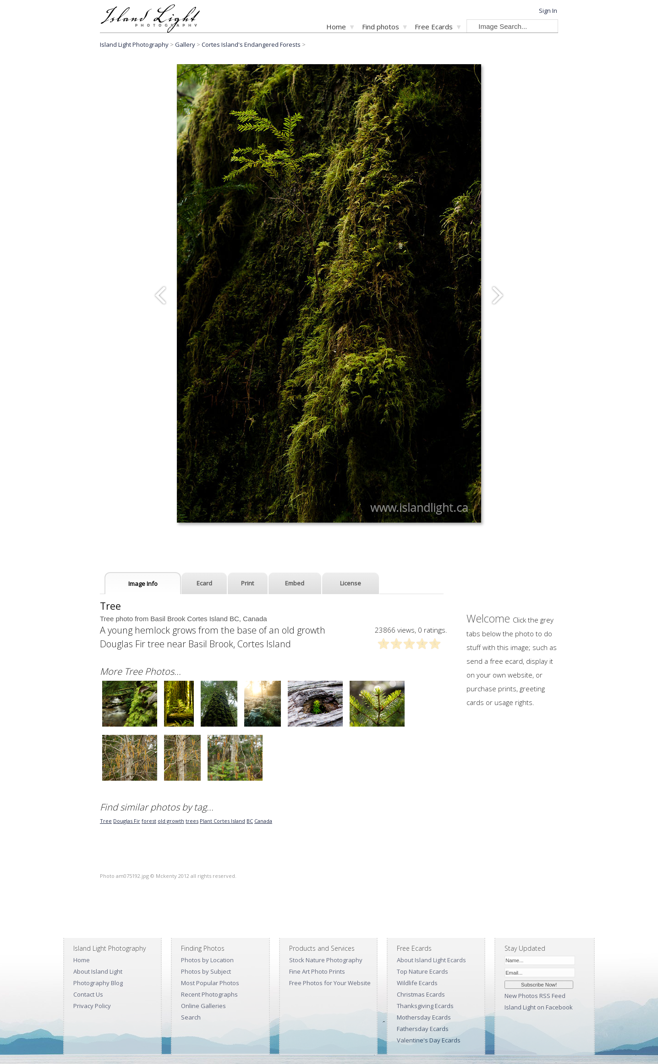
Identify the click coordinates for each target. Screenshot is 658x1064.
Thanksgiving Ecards (425, 1006)
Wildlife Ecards (417, 983)
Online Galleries (203, 1006)
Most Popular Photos (210, 983)
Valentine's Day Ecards (429, 1040)
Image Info (143, 583)
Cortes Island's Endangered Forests (251, 44)
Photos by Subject (206, 971)
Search (191, 1017)
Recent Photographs (209, 994)
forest (149, 820)
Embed (294, 583)
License (350, 583)
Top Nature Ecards (422, 971)
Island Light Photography (134, 44)
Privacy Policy (92, 1006)
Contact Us (88, 994)
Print (247, 583)
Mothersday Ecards (424, 1017)
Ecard (204, 583)
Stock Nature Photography (325, 960)
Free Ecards (434, 26)
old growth (171, 820)
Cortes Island (229, 820)
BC (250, 820)
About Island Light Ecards (431, 960)
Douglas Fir (126, 820)
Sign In (548, 10)
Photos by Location (207, 960)
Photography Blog (98, 983)
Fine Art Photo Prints (317, 971)
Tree (106, 820)
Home (336, 26)
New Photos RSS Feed (534, 996)
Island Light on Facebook (538, 1007)
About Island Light (97, 971)
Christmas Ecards (421, 994)
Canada (263, 820)
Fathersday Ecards (423, 1029)
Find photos (380, 26)
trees (192, 820)
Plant (207, 820)
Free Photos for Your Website (330, 983)
